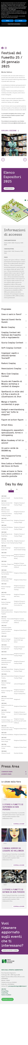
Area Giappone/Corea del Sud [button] (11, 457)
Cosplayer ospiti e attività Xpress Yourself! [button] (10, 355)
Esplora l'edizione (10, 130)
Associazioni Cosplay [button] (11, 368)
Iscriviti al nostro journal (10, 950)
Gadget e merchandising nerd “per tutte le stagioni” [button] (12, 412)
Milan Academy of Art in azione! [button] (12, 441)
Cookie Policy (4, 993)
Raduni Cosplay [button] (8, 363)
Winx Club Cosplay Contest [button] (10, 375)
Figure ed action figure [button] (12, 420)
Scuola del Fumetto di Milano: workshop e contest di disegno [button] (11, 383)
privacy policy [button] (4, 5)
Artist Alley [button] (7, 425)
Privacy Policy (4, 991)
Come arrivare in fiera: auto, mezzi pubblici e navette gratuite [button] (11, 473)
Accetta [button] (20, 20)
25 (11, 489)
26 (16, 489)
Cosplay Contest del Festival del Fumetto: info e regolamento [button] (11, 334)
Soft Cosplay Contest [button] (11, 348)
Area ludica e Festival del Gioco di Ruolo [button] (11, 464)
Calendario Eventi (7, 999)
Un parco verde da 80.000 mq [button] (9, 449)
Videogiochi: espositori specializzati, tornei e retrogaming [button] (12, 432)
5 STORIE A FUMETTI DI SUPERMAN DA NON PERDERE (12, 806)
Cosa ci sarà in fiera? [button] (11, 314)
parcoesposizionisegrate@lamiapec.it (17, 986)
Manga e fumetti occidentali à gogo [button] (10, 403)
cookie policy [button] (13, 9)
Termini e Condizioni (6, 994)
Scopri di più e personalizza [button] (14, 23)
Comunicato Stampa (14, 771)
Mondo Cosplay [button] (8, 327)
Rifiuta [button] (7, 20)
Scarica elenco (9, 188)
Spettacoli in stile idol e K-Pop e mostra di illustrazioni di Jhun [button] (12, 394)
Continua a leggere (18, 824)
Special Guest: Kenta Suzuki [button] (11, 320)
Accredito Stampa (14, 774)
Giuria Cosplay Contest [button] (12, 343)
